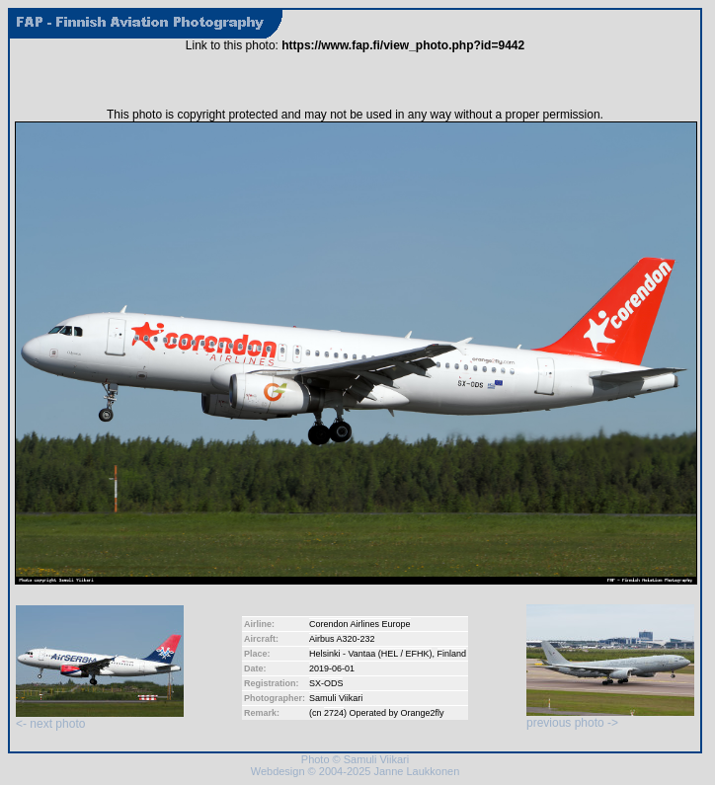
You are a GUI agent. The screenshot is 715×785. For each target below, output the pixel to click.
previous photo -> (610, 717)
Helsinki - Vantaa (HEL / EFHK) (371, 654)
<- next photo (100, 718)
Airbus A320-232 (342, 639)
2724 (334, 713)
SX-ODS (326, 683)
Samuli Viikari (335, 698)
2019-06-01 (332, 668)
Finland (452, 654)
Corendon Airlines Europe (360, 624)
